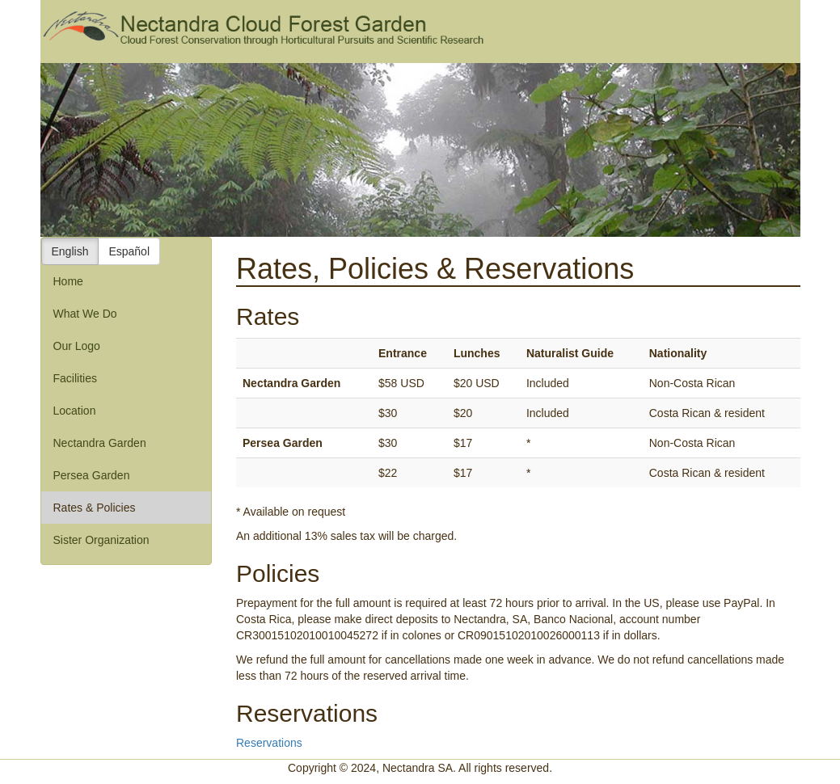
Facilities (75, 378)
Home (68, 281)
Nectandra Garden (99, 442)
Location (74, 410)
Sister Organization (101, 539)
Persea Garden (91, 475)
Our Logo (76, 345)
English (70, 251)
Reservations (269, 742)
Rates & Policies (94, 507)
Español (129, 251)
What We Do (85, 313)
